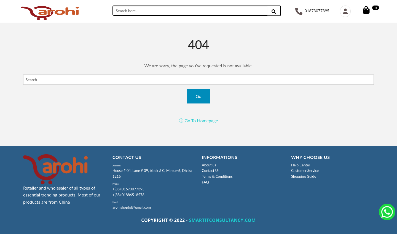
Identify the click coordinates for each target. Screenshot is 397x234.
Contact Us (210, 170)
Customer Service (305, 170)
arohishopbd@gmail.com (131, 207)
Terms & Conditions (217, 176)
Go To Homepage (198, 120)
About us (209, 165)
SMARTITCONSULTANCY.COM (222, 220)
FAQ (205, 182)
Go (199, 96)
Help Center (300, 165)
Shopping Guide (303, 176)
